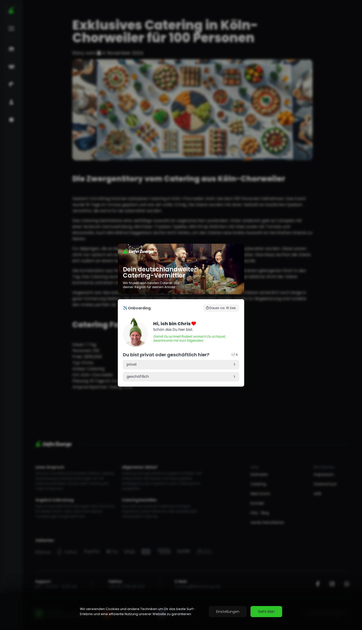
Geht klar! (266, 611)
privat (132, 364)
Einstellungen (227, 611)
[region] (181, 611)
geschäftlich (138, 376)
